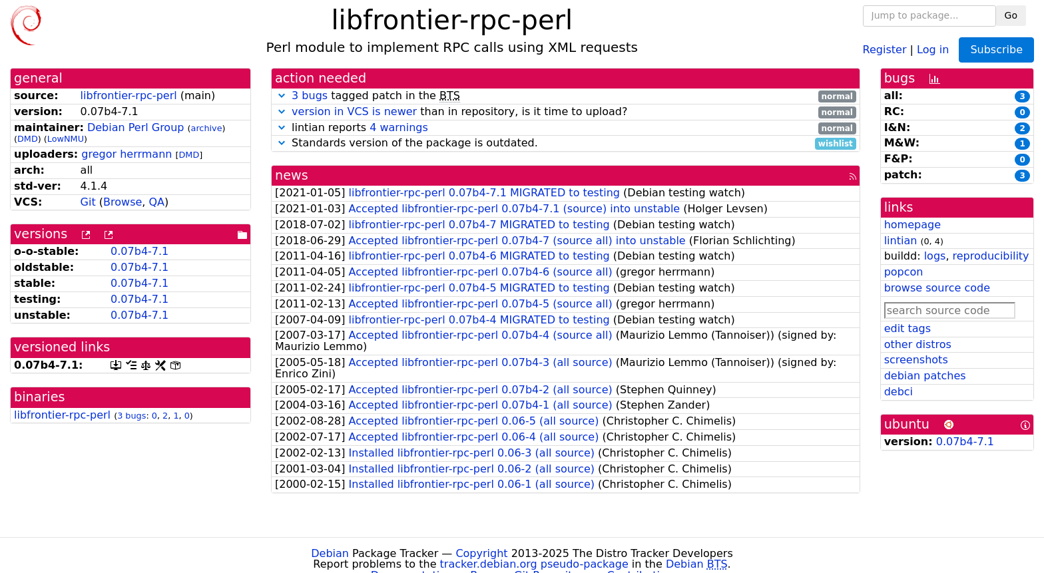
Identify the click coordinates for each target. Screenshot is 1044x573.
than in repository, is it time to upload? (565, 112)
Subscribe (996, 49)
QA (156, 202)
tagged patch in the (565, 96)
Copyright (481, 553)
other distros (917, 344)
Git (88, 202)
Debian (330, 553)
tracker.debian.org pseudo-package (534, 564)
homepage (912, 224)
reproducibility (991, 256)
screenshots (916, 359)
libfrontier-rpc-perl (129, 95)
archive (206, 128)
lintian (900, 240)
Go (1011, 15)
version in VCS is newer (354, 111)
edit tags (907, 328)
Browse (122, 202)
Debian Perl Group (135, 127)
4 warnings (399, 127)
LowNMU (65, 139)
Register (885, 49)
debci (898, 391)
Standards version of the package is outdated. (565, 143)
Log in (933, 49)
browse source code (937, 288)
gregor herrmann (126, 154)
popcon (903, 272)
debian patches (925, 375)
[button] (281, 95)
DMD (27, 139)
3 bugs (131, 416)
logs (935, 256)
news (291, 175)
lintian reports (565, 128)
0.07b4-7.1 (139, 251)
